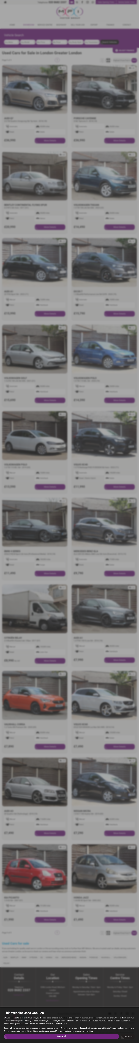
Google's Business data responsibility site (95, 1028)
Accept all (61, 1036)
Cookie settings (127, 1036)
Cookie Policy (61, 1024)
